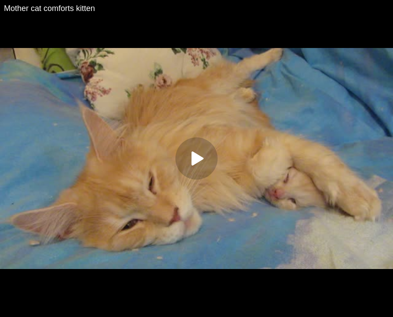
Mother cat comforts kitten (49, 8)
